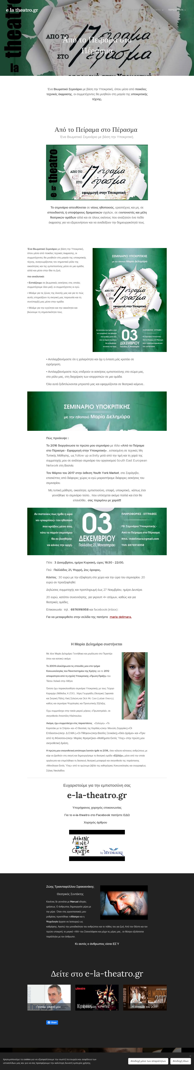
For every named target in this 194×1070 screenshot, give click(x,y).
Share (52, 1022)
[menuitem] (67, 10)
